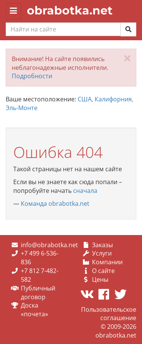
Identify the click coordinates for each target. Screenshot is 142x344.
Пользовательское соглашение (108, 313)
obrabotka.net (69, 10)
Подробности (32, 76)
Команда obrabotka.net (55, 203)
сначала (85, 190)
